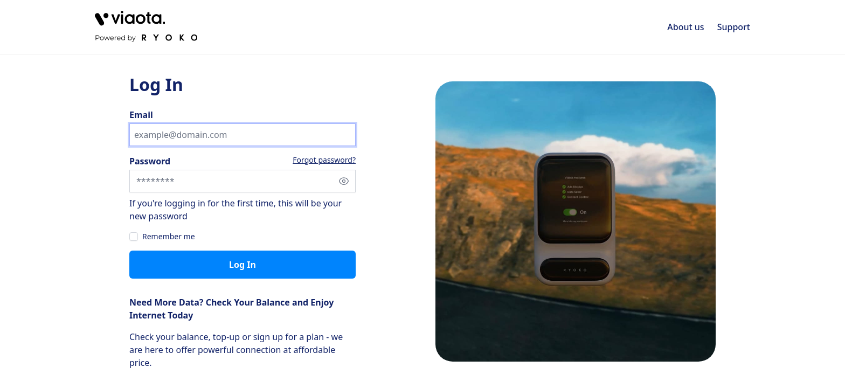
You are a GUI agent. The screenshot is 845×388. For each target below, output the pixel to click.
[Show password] (344, 181)
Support (733, 27)
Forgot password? (324, 160)
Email (141, 115)
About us (685, 27)
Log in (242, 265)
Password (149, 161)
